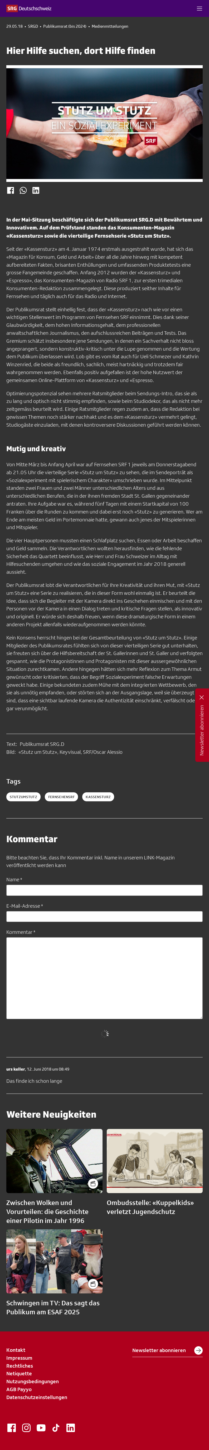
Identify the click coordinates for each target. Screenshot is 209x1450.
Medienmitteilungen (110, 26)
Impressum (19, 1358)
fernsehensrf (61, 797)
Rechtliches (19, 1366)
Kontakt (15, 1350)
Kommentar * (20, 932)
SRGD (33, 26)
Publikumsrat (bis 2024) (64, 26)
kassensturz (98, 797)
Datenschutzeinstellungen (36, 1397)
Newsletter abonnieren (167, 1350)
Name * (14, 879)
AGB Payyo (19, 1389)
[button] (199, 8)
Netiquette (19, 1373)
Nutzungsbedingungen (32, 1381)
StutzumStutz (23, 797)
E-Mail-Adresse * (24, 906)
